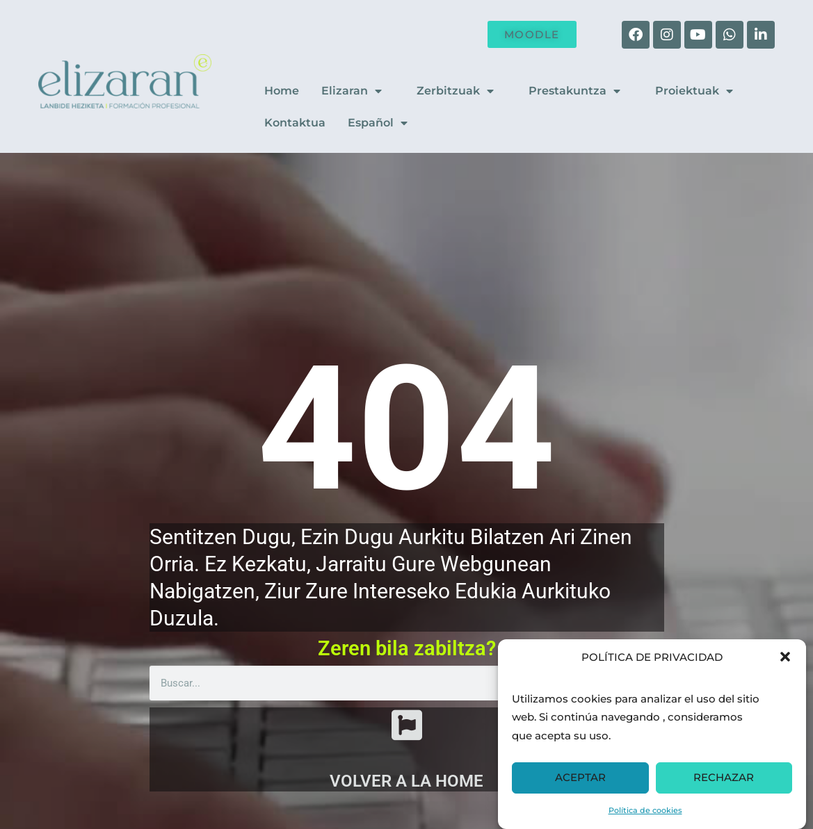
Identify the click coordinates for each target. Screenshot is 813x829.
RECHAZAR (723, 777)
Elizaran (357, 91)
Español (384, 123)
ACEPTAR (580, 777)
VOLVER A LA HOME (406, 781)
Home (281, 90)
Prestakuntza (581, 91)
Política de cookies (645, 810)
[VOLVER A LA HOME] (406, 724)
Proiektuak (700, 91)
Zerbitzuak (461, 91)
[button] (785, 657)
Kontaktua (294, 122)
